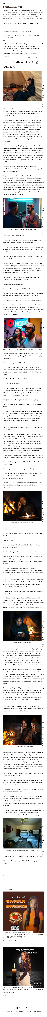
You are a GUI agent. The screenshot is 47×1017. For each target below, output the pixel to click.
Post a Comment (12, 940)
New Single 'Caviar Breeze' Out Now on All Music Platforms (23, 935)
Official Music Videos (12, 23)
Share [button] (4, 875)
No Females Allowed (12, 7)
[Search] (43, 3)
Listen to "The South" (30, 23)
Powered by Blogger (23, 1008)
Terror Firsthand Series (13, 878)
